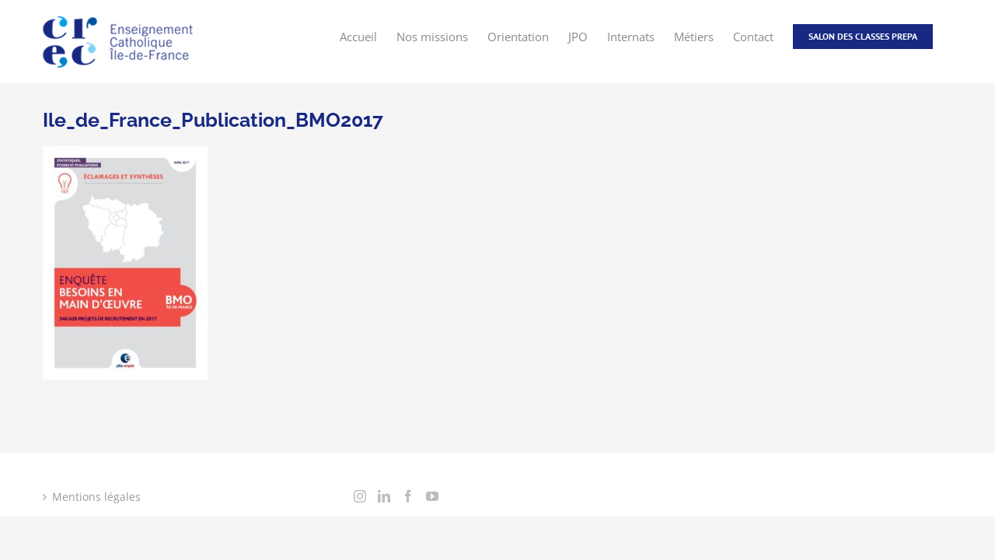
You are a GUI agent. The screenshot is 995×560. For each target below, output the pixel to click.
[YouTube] (432, 496)
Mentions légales (96, 496)
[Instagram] (360, 496)
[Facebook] (408, 496)
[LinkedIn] (384, 496)
